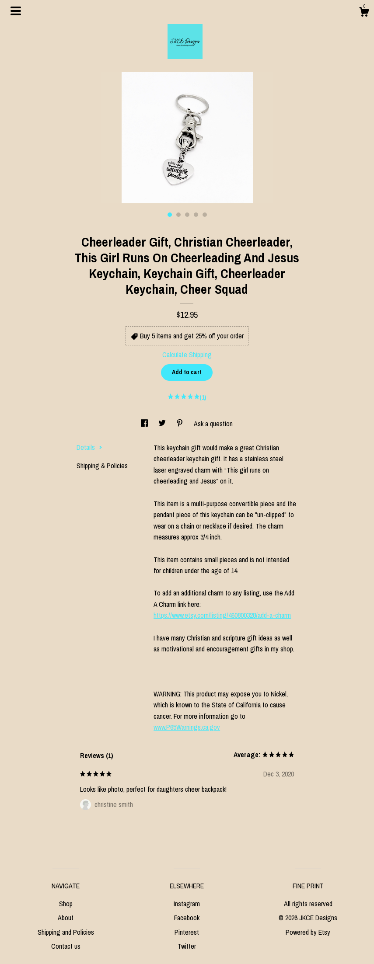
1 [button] (170, 214)
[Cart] (364, 13)
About (65, 917)
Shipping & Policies (102, 465)
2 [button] (178, 214)
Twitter (187, 946)
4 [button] (196, 214)
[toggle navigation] (15, 11)
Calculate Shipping (187, 354)
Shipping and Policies (66, 932)
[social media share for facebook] (145, 423)
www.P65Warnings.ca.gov (187, 727)
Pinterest (187, 932)
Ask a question (213, 423)
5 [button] (205, 214)
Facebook (186, 917)
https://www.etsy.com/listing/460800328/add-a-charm (222, 615)
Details (89, 447)
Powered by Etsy (308, 932)
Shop (66, 903)
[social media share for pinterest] (180, 423)
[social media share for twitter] (163, 423)
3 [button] (187, 214)
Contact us (65, 946)
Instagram (187, 903)
